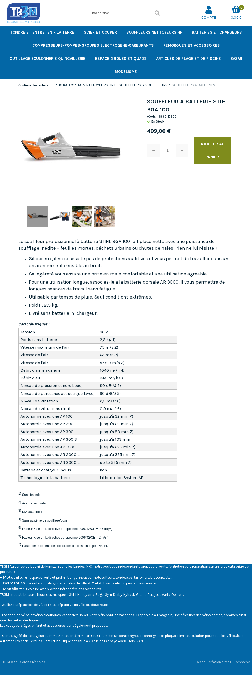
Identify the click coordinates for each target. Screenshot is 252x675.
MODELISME (126, 71)
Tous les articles (68, 85)
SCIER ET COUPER (100, 32)
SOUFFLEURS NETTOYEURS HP (154, 32)
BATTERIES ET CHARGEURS (217, 32)
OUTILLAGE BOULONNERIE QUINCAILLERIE (48, 58)
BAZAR (236, 58)
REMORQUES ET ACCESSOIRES (191, 45)
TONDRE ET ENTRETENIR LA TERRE (42, 32)
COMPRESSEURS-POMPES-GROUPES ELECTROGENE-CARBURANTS (93, 45)
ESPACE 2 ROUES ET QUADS (121, 58)
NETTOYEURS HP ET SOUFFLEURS (113, 85)
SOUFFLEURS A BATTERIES (193, 85)
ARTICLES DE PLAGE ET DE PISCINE (188, 58)
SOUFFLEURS (156, 85)
